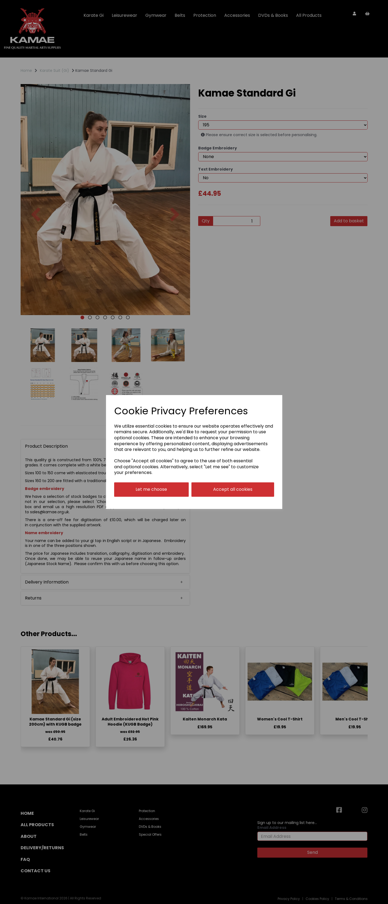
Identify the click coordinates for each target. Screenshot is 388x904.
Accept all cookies (232, 489)
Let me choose (151, 489)
